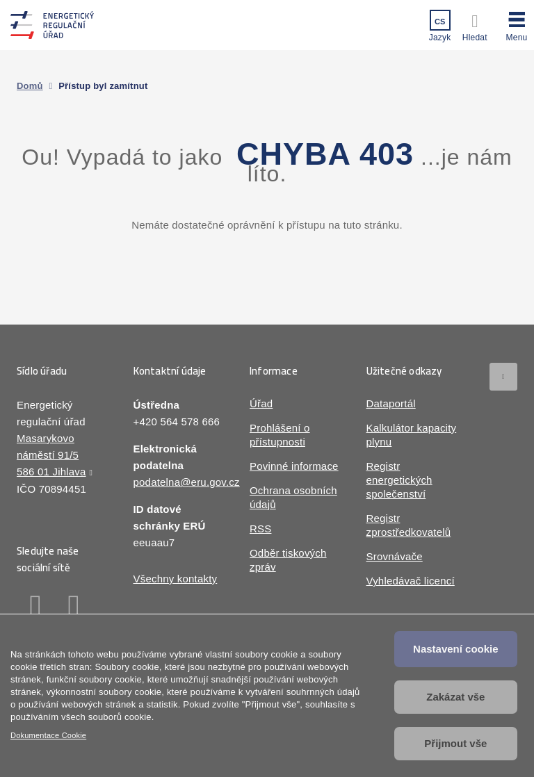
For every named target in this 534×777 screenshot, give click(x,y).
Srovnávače (394, 556)
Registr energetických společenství (399, 480)
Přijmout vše (455, 743)
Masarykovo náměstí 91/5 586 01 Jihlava (51, 454)
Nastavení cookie (456, 649)
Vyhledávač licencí (410, 581)
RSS (260, 528)
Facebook (36, 607)
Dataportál (391, 403)
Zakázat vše (455, 697)
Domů (30, 86)
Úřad (261, 403)
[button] (516, 24)
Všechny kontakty (176, 578)
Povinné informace (294, 466)
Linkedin (74, 607)
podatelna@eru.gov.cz (187, 482)
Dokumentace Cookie (48, 735)
